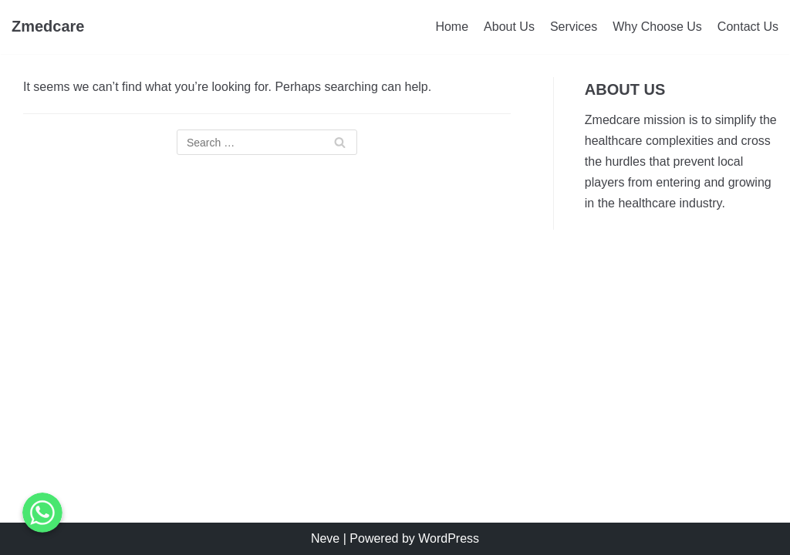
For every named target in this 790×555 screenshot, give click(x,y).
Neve (325, 538)
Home (451, 26)
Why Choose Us (657, 26)
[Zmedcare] (48, 27)
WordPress (448, 538)
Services (573, 26)
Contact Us (747, 26)
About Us (509, 26)
